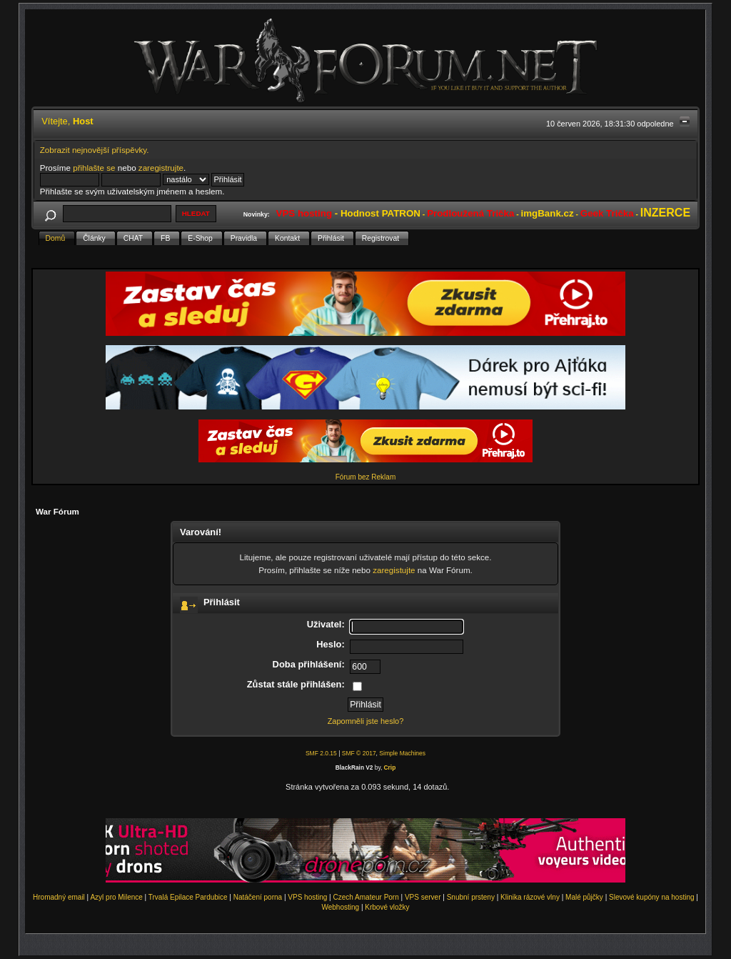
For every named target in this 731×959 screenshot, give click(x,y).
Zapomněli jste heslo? (366, 721)
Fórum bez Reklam (365, 477)
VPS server (423, 897)
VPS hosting (307, 897)
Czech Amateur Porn (366, 897)
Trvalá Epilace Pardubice (188, 897)
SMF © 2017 (359, 753)
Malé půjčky (584, 897)
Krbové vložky (387, 907)
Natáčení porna (257, 897)
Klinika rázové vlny (530, 897)
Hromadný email (59, 897)
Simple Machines (402, 753)
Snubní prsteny (471, 897)
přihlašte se (94, 167)
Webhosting (340, 907)
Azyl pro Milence (116, 897)
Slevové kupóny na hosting (652, 897)
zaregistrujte (160, 167)
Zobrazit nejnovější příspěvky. (94, 149)
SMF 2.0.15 (321, 753)
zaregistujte (394, 570)
